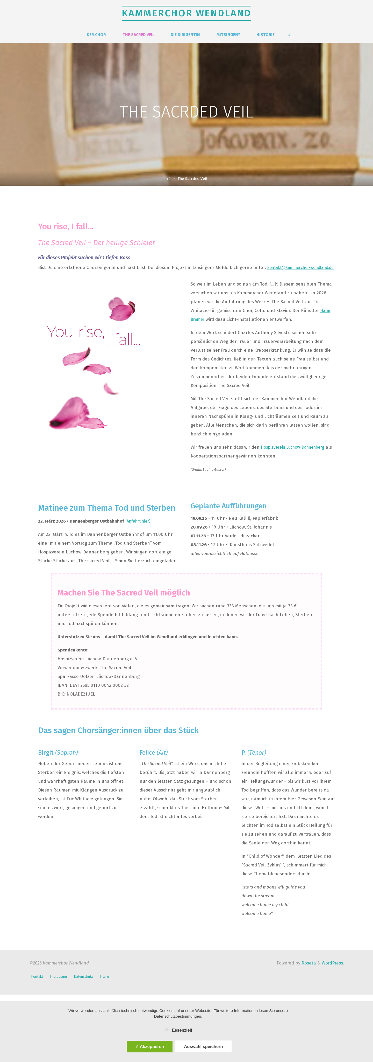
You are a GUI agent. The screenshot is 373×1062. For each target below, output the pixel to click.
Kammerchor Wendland (186, 13)
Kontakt (37, 984)
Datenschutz (88, 984)
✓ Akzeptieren (149, 1046)
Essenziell (178, 1029)
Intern (111, 984)
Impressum (60, 984)
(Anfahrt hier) (139, 530)
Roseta (308, 972)
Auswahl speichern (203, 1046)
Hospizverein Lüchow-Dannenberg (296, 456)
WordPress (332, 972)
